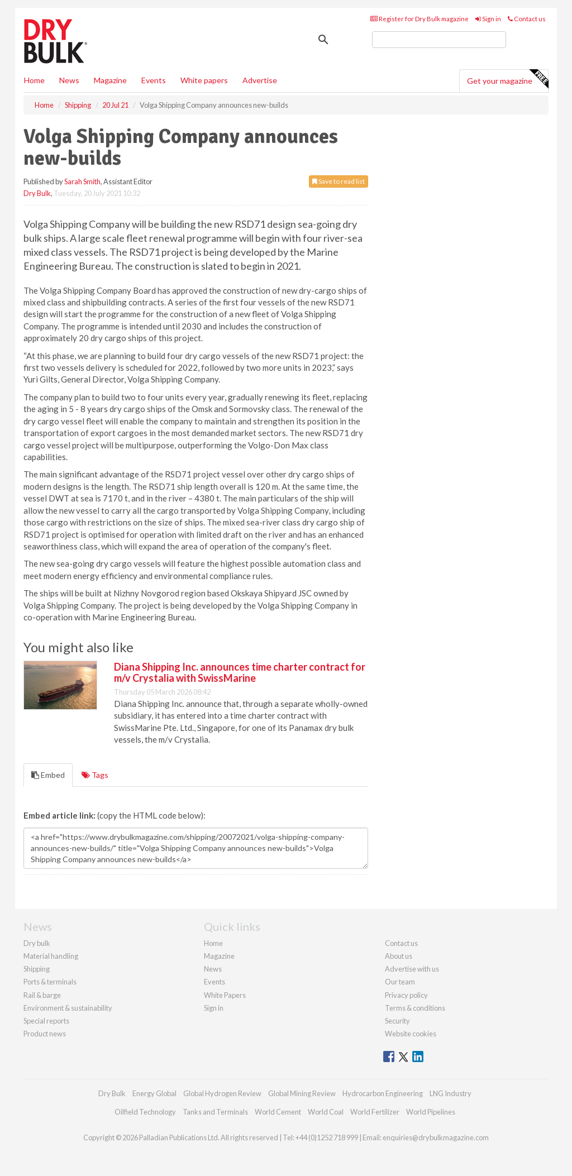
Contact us (527, 18)
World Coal (326, 1111)
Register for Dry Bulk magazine (419, 18)
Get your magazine (507, 79)
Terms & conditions (415, 1007)
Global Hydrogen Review (222, 1093)
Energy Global (154, 1093)
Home (34, 80)
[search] (439, 39)
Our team (400, 981)
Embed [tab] (48, 775)
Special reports (46, 1020)
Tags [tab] (95, 775)
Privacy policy (406, 995)
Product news (44, 1033)
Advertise (259, 80)
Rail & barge (42, 995)
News (213, 968)
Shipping (36, 968)
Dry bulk (36, 943)
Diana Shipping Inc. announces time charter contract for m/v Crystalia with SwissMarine (239, 672)
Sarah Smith (82, 181)
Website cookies (410, 1033)
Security (397, 1020)
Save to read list (338, 181)
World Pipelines (430, 1111)
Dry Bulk (37, 193)
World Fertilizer (374, 1111)
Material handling (50, 956)
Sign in (488, 18)
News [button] (69, 80)
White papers (204, 80)
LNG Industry (450, 1093)
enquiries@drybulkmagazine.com (436, 1137)
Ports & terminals (50, 981)
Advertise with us (412, 968)
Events (153, 80)
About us (398, 956)
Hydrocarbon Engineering (382, 1093)
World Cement (278, 1111)
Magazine (110, 80)
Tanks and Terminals (215, 1111)
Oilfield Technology (145, 1111)
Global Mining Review (302, 1093)
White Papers (225, 995)
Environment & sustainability (67, 1007)
